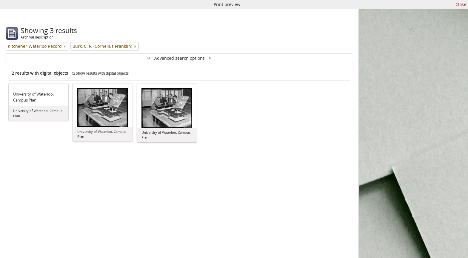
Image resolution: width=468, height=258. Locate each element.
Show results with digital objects (100, 73)
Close (460, 4)
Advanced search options (179, 58)
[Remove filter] (65, 46)
